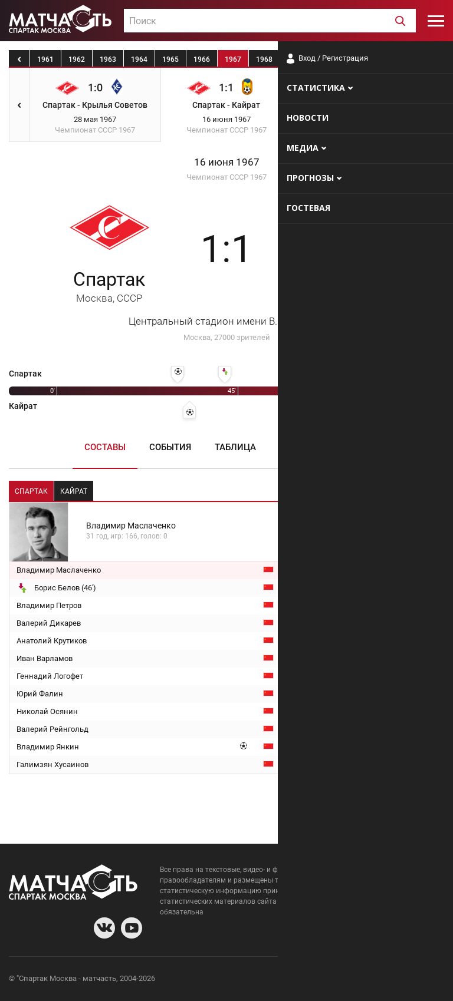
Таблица (235, 447)
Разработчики (348, 980)
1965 (170, 59)
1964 (139, 59)
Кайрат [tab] (73, 491)
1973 (420, 59)
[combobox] (270, 20)
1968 (264, 59)
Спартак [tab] (31, 491)
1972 (389, 59)
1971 (358, 59)
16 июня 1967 (227, 162)
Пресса (297, 447)
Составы (105, 447)
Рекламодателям (413, 980)
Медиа (353, 447)
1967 (233, 59)
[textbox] (269, 21)
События (170, 447)
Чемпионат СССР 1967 (226, 177)
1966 (201, 59)
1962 (76, 59)
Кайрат (344, 286)
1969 (295, 59)
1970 (327, 59)
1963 (108, 59)
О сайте (300, 980)
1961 (45, 59)
